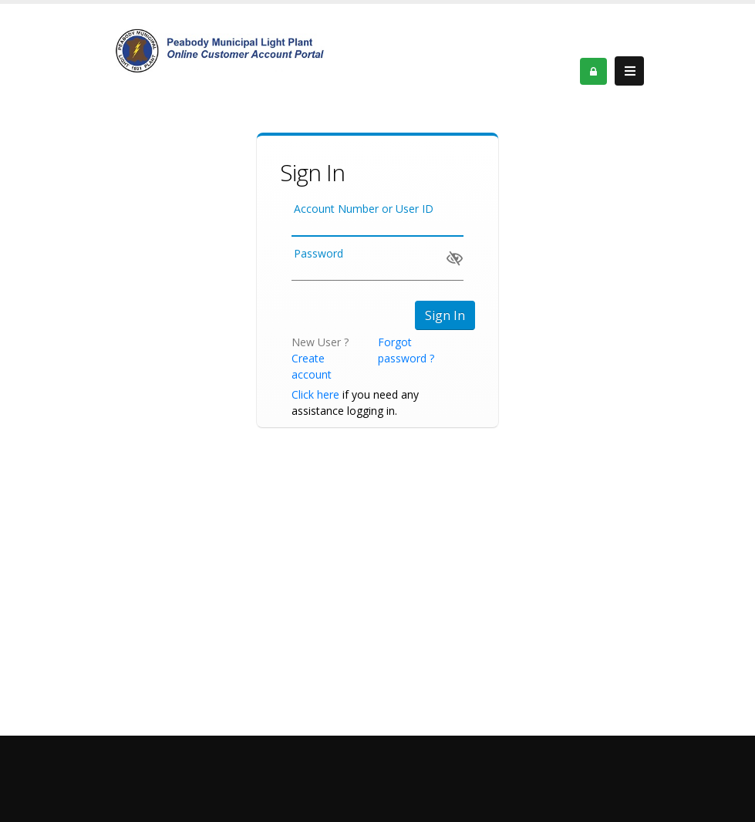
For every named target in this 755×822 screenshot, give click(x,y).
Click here (315, 394)
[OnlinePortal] (220, 50)
